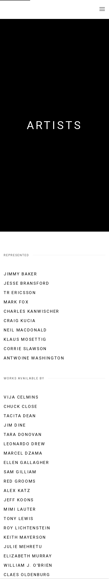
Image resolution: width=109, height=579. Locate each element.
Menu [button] (101, 9)
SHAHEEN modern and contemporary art (33, 9)
